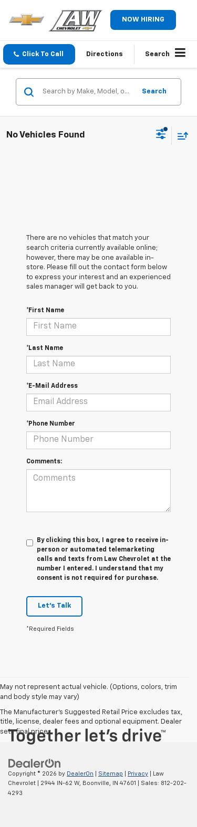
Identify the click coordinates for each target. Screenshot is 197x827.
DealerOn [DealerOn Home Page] (80, 774)
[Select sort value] (180, 135)
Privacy (138, 774)
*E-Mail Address (52, 386)
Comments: (44, 462)
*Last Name (44, 348)
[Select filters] (161, 135)
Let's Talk (54, 605)
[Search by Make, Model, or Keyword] (87, 91)
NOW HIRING (143, 19)
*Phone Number (50, 424)
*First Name (45, 311)
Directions (104, 54)
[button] (39, 54)
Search (154, 91)
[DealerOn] (34, 763)
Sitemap (110, 774)
